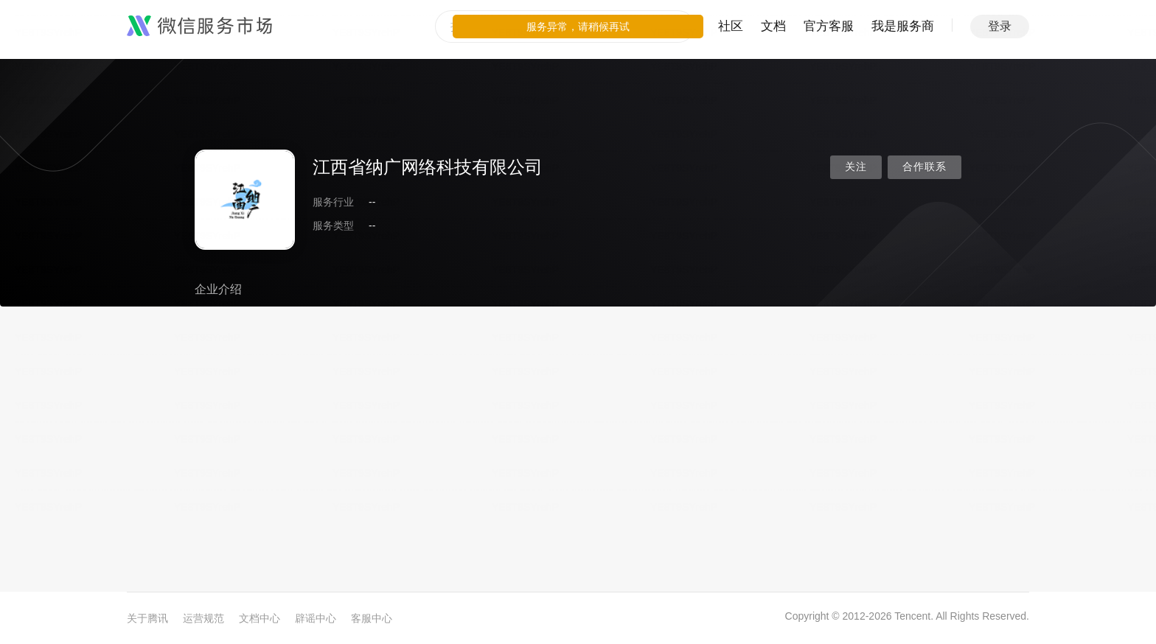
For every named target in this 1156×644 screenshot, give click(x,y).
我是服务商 (902, 26)
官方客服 (829, 26)
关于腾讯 (147, 618)
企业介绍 (218, 289)
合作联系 (924, 166)
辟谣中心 (315, 618)
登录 (1000, 26)
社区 (730, 26)
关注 (856, 166)
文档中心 (259, 618)
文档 (773, 26)
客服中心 (371, 618)
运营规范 (203, 618)
